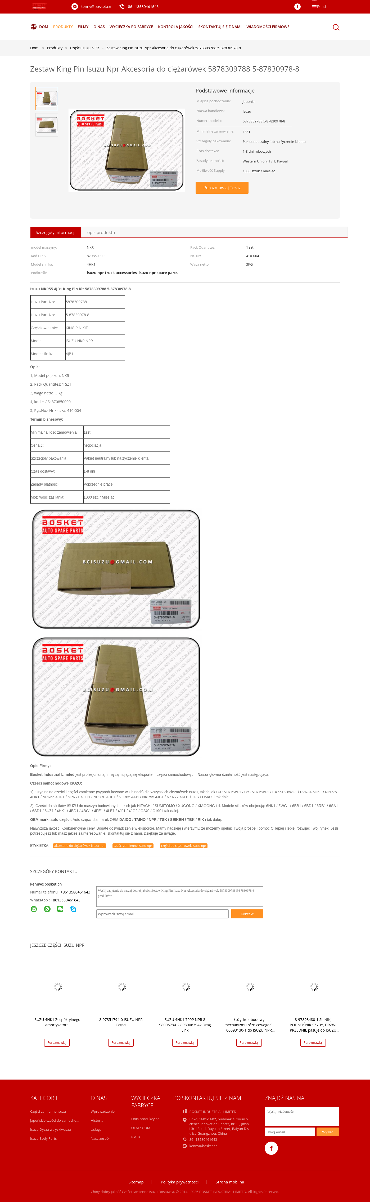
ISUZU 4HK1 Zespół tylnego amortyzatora (57, 1022)
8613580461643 (66, 899)
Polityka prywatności (179, 1182)
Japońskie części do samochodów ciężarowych (67, 1120)
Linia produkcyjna (145, 1118)
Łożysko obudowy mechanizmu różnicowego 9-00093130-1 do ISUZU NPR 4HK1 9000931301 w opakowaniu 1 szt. (249, 1030)
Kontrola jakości (175, 26)
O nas (99, 26)
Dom (39, 27)
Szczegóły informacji (55, 232)
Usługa (96, 1129)
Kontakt (247, 914)
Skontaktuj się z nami (219, 26)
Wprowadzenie (103, 1111)
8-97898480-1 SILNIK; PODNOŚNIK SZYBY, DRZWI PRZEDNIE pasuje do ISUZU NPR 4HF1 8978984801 (313, 1027)
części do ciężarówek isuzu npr (183, 845)
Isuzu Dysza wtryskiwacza (50, 1129)
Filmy (83, 26)
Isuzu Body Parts (43, 1138)
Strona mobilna (230, 1182)
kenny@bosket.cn (96, 6)
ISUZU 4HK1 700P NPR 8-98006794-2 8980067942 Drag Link (185, 1025)
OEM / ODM (140, 1127)
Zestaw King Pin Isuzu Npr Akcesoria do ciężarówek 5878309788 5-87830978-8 (173, 47)
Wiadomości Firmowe (267, 26)
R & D (135, 1136)
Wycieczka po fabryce (131, 26)
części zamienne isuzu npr (133, 845)
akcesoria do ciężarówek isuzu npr (79, 845)
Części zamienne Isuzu (48, 1111)
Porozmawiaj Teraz (222, 188)
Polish (322, 6)
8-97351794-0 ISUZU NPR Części (121, 1022)
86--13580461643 (143, 6)
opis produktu (101, 232)
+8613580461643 (75, 892)
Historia (97, 1120)
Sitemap (136, 1182)
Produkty (63, 26)
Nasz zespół (100, 1138)
